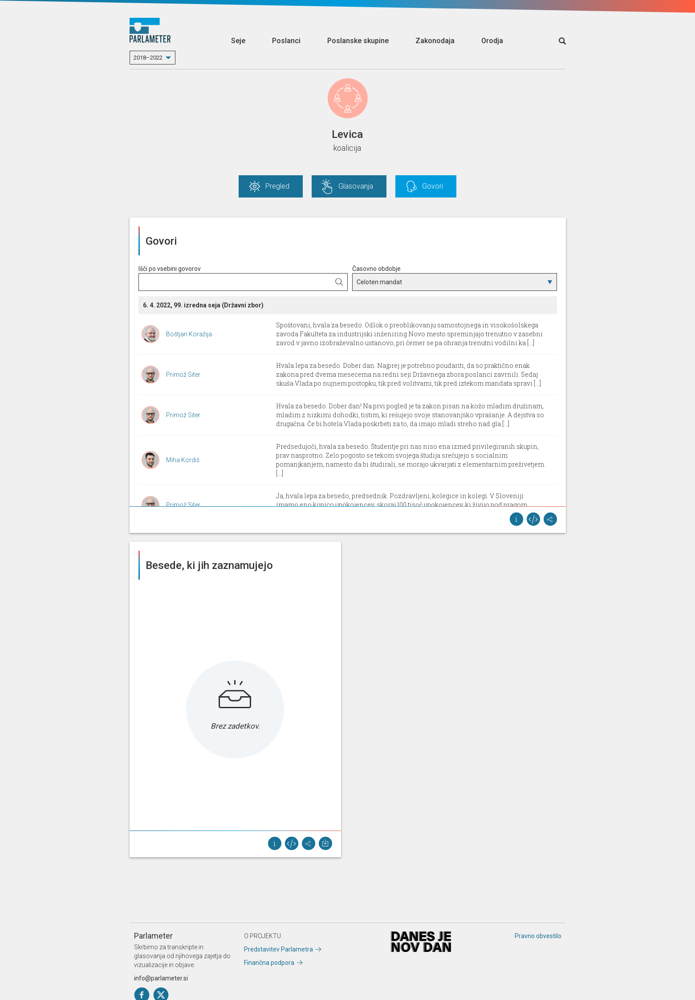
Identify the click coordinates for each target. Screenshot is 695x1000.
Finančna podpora (269, 962)
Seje (238, 40)
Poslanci (286, 40)
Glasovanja (355, 186)
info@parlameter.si (161, 978)
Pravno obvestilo (538, 936)
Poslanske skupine (358, 40)
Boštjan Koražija (189, 334)
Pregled (277, 186)
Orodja (492, 40)
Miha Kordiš (182, 460)
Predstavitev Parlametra (278, 949)
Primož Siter (183, 374)
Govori (432, 186)
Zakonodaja (435, 40)
